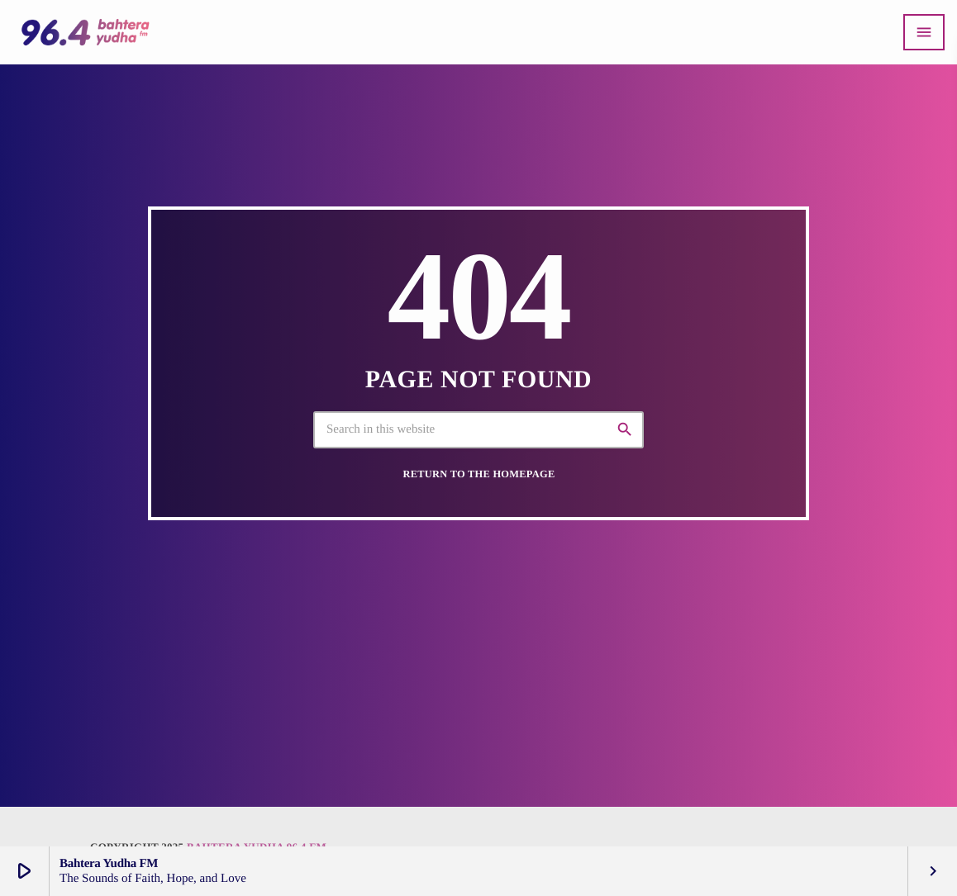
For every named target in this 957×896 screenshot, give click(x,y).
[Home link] (85, 32)
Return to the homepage (479, 474)
